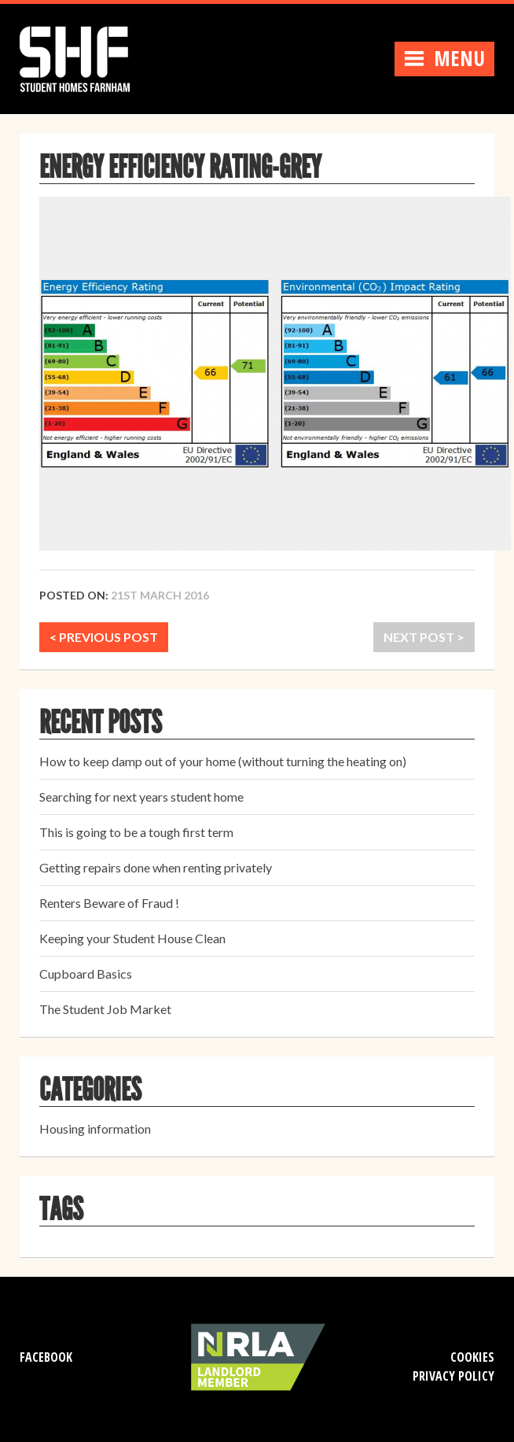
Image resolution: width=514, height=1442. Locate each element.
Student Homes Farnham (90, 57)
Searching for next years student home (141, 796)
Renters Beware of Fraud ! (109, 902)
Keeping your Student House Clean (132, 938)
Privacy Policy (453, 1376)
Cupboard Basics (85, 973)
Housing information (95, 1128)
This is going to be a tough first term (136, 831)
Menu (444, 58)
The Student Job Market (105, 1008)
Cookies (472, 1357)
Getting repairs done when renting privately (155, 867)
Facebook (46, 1357)
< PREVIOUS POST (104, 636)
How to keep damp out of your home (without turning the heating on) (222, 761)
